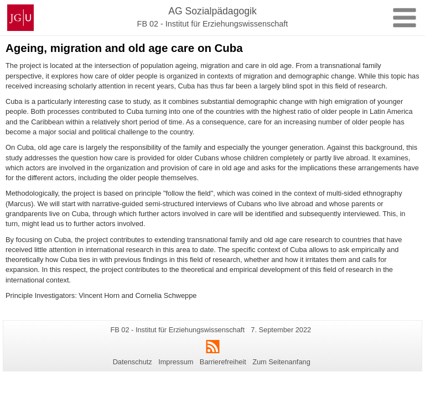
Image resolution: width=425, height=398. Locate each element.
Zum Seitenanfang (281, 362)
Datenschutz (132, 362)
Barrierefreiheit (223, 362)
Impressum (175, 362)
